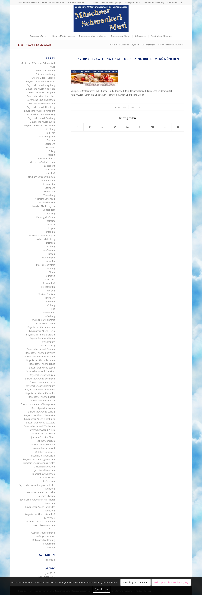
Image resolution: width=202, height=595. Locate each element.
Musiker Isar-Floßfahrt (43, 319)
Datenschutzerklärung (154, 2)
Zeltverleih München (44, 466)
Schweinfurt (49, 312)
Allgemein (50, 559)
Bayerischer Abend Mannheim (39, 415)
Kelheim (51, 220)
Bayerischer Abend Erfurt (42, 363)
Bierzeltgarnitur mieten (43, 407)
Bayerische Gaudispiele (43, 455)
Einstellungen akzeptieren (135, 582)
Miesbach (50, 169)
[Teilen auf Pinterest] (115, 127)
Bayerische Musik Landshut (41, 96)
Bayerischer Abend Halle (42, 382)
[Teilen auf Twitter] (90, 127)
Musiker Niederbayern (43, 206)
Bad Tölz (50, 132)
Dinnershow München (43, 473)
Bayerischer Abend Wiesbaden (39, 426)
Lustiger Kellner (47, 477)
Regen (51, 228)
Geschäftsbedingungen (111, 2)
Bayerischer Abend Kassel (41, 396)
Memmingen (48, 257)
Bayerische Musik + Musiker (40, 81)
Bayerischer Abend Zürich (42, 429)
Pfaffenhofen (48, 180)
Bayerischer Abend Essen (42, 367)
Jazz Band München (45, 470)
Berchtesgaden (47, 136)
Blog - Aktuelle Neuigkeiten (34, 44)
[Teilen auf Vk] (152, 127)
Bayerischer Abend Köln (42, 400)
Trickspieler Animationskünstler (39, 462)
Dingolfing (49, 213)
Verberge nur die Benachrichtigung (171, 582)
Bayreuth (50, 301)
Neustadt (50, 279)
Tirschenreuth (48, 286)
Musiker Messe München (42, 103)
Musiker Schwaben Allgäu (42, 235)
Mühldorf (50, 173)
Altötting (50, 129)
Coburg (51, 305)
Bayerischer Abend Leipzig (41, 411)
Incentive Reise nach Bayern (40, 521)
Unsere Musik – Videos (43, 77)
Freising (51, 154)
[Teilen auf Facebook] (77, 127)
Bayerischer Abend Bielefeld (40, 334)
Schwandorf (49, 283)
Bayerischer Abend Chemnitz (40, 352)
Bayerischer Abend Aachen (41, 327)
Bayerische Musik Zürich (42, 121)
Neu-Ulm (50, 261)
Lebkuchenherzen (46, 440)
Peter (137, 107)
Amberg (51, 268)
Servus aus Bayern (45, 70)
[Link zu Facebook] (181, 2)
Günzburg (50, 246)
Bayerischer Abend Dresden (40, 360)
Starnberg (50, 187)
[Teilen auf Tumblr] (140, 127)
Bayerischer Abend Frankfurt (40, 371)
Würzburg (50, 316)
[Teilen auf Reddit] (165, 127)
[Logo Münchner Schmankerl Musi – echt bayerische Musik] (101, 18)
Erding (51, 151)
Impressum (172, 2)
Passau (51, 224)
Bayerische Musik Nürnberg (41, 107)
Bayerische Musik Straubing (41, 114)
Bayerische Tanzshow (43, 433)
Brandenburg (48, 341)
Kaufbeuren (49, 250)
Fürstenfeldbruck (46, 158)
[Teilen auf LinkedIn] (127, 127)
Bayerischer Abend (45, 323)
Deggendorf (48, 209)
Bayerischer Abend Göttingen (40, 378)
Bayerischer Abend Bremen (41, 349)
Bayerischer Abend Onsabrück (39, 418)
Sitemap (50, 547)
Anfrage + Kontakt (133, 2)
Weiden (51, 290)
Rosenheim (49, 184)
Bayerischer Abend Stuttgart (40, 422)
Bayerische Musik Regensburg (39, 110)
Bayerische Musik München (41, 99)
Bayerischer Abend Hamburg (40, 385)
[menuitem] (95, 2)
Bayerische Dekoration (43, 444)
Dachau (51, 140)
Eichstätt (50, 147)
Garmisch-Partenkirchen (42, 162)
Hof (53, 308)
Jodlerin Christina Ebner (43, 437)
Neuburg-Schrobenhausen (41, 176)
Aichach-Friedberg (45, 239)
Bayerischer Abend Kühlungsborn (38, 404)
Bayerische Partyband (43, 448)
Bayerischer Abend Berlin (42, 330)
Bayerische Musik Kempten (41, 92)
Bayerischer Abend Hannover (40, 389)
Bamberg (50, 297)
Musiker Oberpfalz (45, 264)
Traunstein (49, 191)
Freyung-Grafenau (45, 217)
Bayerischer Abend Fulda (42, 374)
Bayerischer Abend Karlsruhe (40, 393)
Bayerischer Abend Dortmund (39, 356)
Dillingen (50, 242)
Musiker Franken (46, 294)
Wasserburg (49, 195)
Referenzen (49, 481)
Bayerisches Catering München (39, 459)
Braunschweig (47, 345)
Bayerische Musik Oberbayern (39, 125)
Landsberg (49, 165)
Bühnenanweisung (45, 74)
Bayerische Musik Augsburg (41, 85)
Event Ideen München (44, 525)
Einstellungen (101, 589)
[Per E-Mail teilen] (177, 127)
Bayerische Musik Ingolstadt (40, 88)
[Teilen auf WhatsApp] (102, 127)
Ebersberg (49, 143)
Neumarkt (49, 275)
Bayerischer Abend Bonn (42, 338)
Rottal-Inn (50, 231)
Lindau (51, 253)
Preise (95, 2)
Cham (52, 272)
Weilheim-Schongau (45, 198)
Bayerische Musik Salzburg (41, 118)
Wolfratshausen (47, 202)
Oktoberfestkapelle (45, 451)
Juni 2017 (50, 573)
